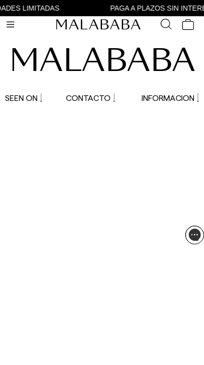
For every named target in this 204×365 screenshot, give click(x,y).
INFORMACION (170, 97)
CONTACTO (90, 97)
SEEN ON (23, 97)
